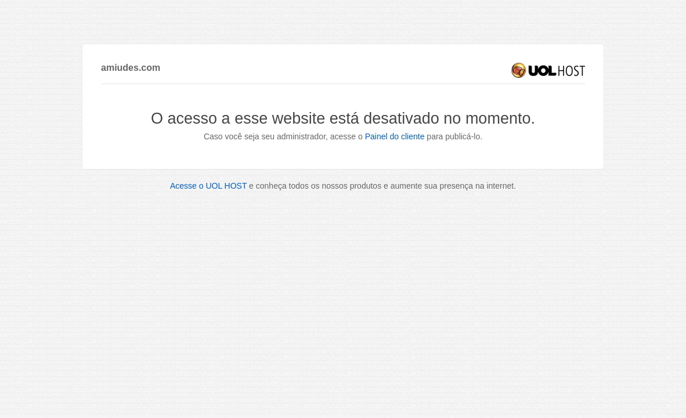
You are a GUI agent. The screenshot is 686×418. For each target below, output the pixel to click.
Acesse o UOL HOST (208, 185)
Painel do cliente (395, 136)
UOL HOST (548, 70)
